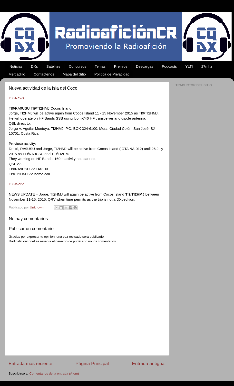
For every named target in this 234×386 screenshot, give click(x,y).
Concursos (77, 66)
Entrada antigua (148, 363)
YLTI (189, 66)
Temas (100, 66)
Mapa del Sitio (74, 74)
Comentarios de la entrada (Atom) (54, 373)
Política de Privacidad (111, 74)
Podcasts (169, 66)
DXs (34, 66)
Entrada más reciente (30, 363)
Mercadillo (17, 74)
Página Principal (92, 363)
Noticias (16, 66)
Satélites (53, 66)
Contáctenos (44, 74)
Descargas (144, 66)
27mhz (206, 66)
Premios (120, 66)
